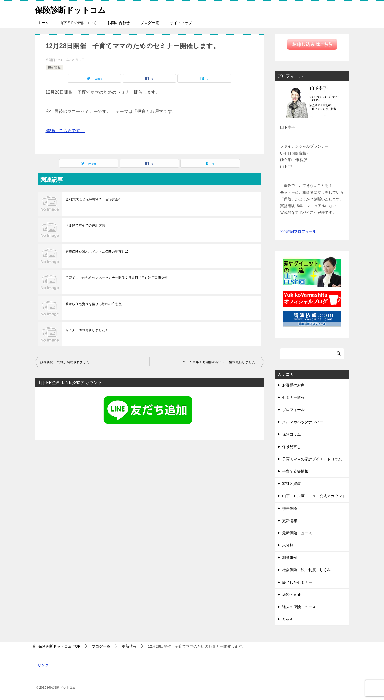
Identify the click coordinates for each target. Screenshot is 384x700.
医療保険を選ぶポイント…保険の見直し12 (97, 252)
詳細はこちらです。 (65, 130)
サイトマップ (181, 23)
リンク (43, 665)
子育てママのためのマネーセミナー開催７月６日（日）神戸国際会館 (117, 278)
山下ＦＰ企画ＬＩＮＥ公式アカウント (314, 496)
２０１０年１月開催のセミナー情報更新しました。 (220, 362)
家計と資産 (291, 483)
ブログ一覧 (149, 23)
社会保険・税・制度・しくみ (306, 570)
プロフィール (293, 410)
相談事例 (289, 557)
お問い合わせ (118, 23)
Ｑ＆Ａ (287, 619)
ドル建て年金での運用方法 (85, 225)
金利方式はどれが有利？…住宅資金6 (93, 199)
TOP (59, 646)
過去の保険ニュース (299, 607)
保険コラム (291, 434)
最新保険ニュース (297, 533)
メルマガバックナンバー (302, 422)
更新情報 (54, 67)
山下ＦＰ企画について (78, 23)
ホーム (43, 23)
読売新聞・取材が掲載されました (65, 362)
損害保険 (289, 508)
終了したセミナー (297, 582)
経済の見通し (293, 594)
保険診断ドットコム (71, 9)
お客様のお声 (293, 385)
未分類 (287, 545)
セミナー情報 (293, 397)
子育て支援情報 (295, 471)
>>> (283, 231)
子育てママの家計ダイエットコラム (312, 459)
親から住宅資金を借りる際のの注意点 (94, 304)
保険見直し (291, 447)
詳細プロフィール (301, 231)
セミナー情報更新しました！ (87, 330)
